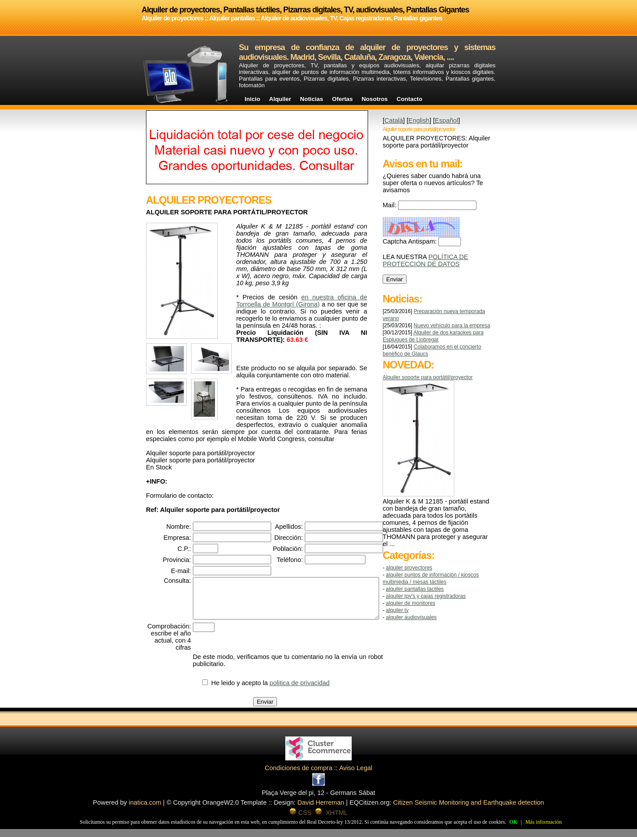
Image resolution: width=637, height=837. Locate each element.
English (419, 120)
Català (393, 120)
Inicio (252, 99)
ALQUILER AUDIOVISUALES (411, 617)
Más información (543, 822)
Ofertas (342, 99)
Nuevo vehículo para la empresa (452, 325)
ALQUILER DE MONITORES (410, 603)
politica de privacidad (309, 690)
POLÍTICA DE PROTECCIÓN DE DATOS (425, 260)
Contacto (409, 99)
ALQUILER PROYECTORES (409, 568)
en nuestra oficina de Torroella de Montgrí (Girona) (301, 301)
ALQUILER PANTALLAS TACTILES (415, 589)
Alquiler (280, 99)
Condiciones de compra (298, 775)
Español (446, 120)
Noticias (311, 99)
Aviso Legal (355, 775)
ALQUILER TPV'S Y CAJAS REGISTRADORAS (425, 596)
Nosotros (375, 99)
